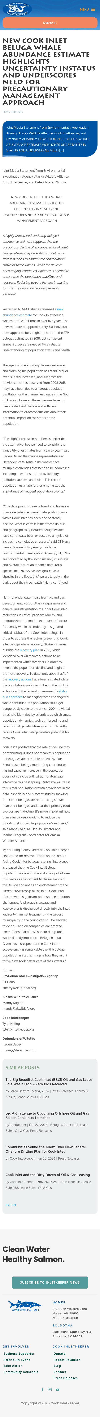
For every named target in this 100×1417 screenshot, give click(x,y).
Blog (57, 1366)
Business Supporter (19, 1354)
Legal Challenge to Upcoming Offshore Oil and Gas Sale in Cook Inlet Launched (47, 1115)
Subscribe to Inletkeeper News (50, 1282)
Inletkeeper (18, 1125)
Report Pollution (67, 1360)
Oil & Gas (42, 1097)
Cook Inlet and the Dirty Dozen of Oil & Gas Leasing (48, 1175)
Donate (50, 23)
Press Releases (12, 112)
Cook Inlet (70, 1125)
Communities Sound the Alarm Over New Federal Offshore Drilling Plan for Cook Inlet (46, 1149)
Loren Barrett (19, 1091)
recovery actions (20, 679)
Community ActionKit (20, 1372)
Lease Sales (25, 1097)
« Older (11, 1205)
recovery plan (30, 650)
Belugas (56, 1125)
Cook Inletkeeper (22, 1158)
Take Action (13, 1366)
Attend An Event (16, 1360)
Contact (60, 1372)
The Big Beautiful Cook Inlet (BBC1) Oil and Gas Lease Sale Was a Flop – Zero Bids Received (49, 1081)
